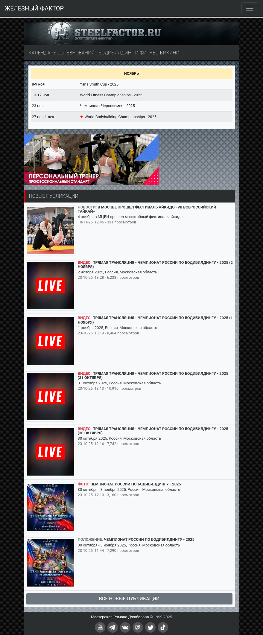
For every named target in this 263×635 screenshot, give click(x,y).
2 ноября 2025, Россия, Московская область (117, 272)
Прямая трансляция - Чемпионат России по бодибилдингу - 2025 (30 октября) (153, 431)
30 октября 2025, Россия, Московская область (119, 438)
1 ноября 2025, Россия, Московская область (117, 327)
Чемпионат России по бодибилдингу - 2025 (135, 484)
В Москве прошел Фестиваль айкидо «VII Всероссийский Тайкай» (147, 209)
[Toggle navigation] (249, 8)
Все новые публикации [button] (129, 599)
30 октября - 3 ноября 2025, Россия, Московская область (129, 489)
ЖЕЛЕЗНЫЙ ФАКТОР (34, 8)
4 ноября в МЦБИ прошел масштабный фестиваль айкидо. (131, 216)
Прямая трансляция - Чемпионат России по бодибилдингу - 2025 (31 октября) (153, 375)
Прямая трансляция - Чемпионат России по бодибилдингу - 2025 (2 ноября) (155, 264)
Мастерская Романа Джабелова (120, 617)
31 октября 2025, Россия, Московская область (119, 383)
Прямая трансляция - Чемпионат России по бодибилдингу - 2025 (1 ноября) (155, 320)
